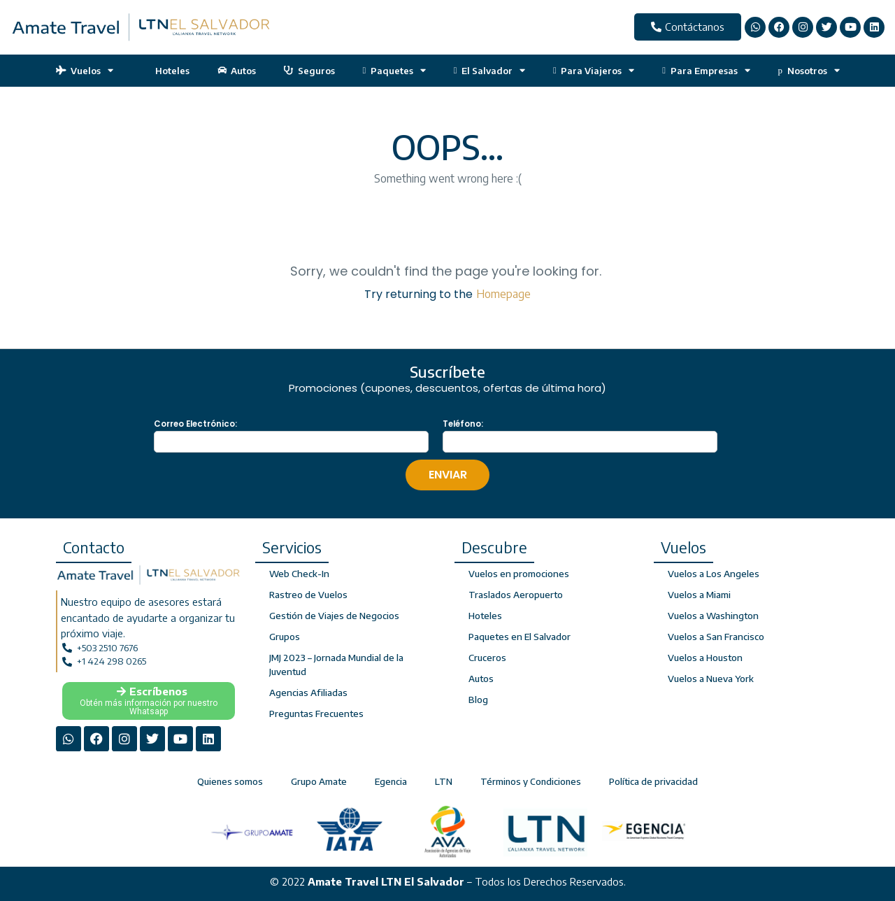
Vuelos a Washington (712, 615)
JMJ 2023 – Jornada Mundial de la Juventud (335, 664)
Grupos (284, 636)
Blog (478, 699)
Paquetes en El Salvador (519, 636)
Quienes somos (230, 780)
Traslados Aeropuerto (515, 594)
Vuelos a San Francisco (715, 636)
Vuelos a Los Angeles (713, 573)
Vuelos (85, 70)
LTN (443, 780)
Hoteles (165, 70)
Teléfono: (463, 424)
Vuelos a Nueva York (711, 678)
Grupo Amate (319, 780)
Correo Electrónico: (195, 424)
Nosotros (809, 70)
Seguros (309, 70)
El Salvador (489, 70)
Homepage (503, 294)
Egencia (391, 780)
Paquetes (394, 70)
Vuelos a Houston (705, 657)
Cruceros (487, 657)
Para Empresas (706, 70)
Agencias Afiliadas (307, 692)
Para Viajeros (593, 70)
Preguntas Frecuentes (315, 713)
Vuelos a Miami (699, 594)
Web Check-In (298, 573)
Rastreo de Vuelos (308, 594)
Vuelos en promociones (518, 573)
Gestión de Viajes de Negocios (334, 615)
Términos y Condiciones (530, 780)
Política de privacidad (653, 780)
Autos (237, 70)
